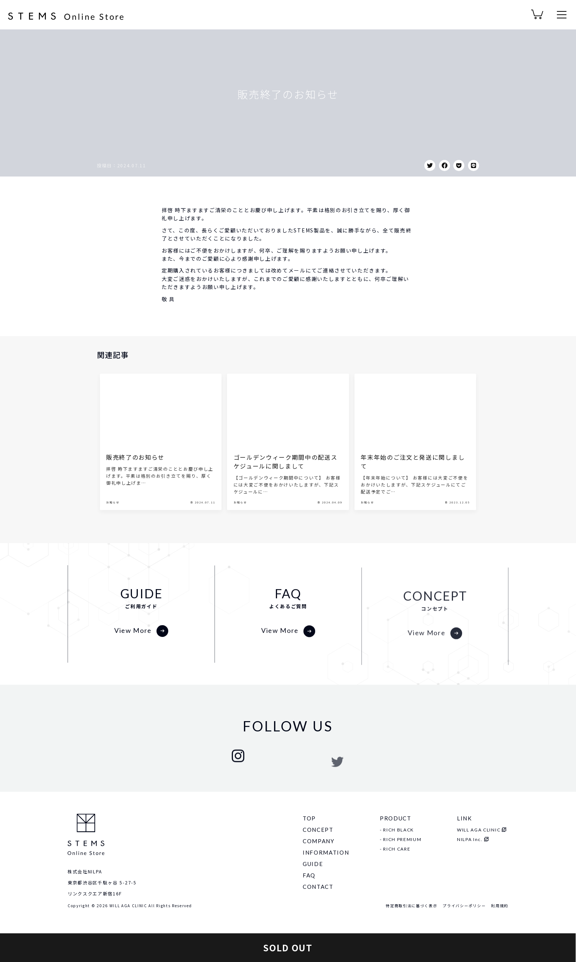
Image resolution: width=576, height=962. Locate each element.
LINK (464, 818)
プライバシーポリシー (464, 905)
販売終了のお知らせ (135, 483)
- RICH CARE (395, 849)
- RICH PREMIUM (401, 839)
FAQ (309, 875)
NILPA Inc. (470, 839)
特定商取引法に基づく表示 (411, 905)
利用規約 (499, 905)
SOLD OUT (287, 947)
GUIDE (313, 864)
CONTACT (318, 886)
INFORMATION (326, 852)
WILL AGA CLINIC (478, 830)
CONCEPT (318, 829)
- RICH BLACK (397, 830)
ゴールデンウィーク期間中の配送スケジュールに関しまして (286, 488)
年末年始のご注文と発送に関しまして (413, 488)
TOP (309, 818)
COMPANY (319, 841)
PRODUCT (395, 818)
